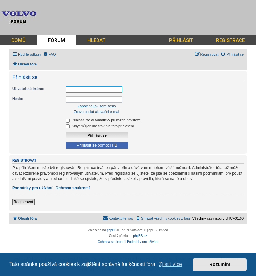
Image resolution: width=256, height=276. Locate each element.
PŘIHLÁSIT (181, 40)
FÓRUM (56, 40)
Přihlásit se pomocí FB (97, 145)
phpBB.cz (140, 236)
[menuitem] (49, 54)
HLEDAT (96, 40)
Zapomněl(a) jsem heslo (97, 106)
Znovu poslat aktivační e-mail (96, 112)
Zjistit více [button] (170, 264)
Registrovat (23, 202)
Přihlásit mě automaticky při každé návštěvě (103, 120)
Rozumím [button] (219, 264)
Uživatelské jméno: (28, 88)
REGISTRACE (230, 40)
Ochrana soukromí (73, 188)
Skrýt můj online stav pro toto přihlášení (100, 126)
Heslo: (17, 98)
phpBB (112, 230)
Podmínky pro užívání (32, 188)
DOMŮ (18, 40)
